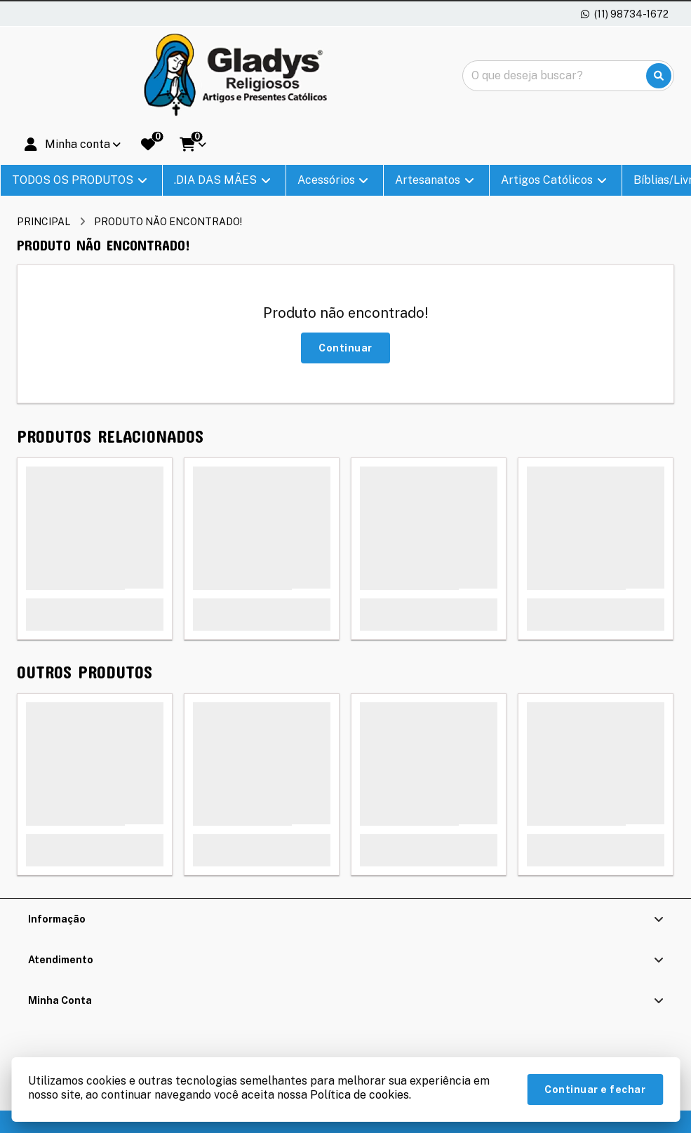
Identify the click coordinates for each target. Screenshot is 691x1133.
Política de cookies (359, 1094)
